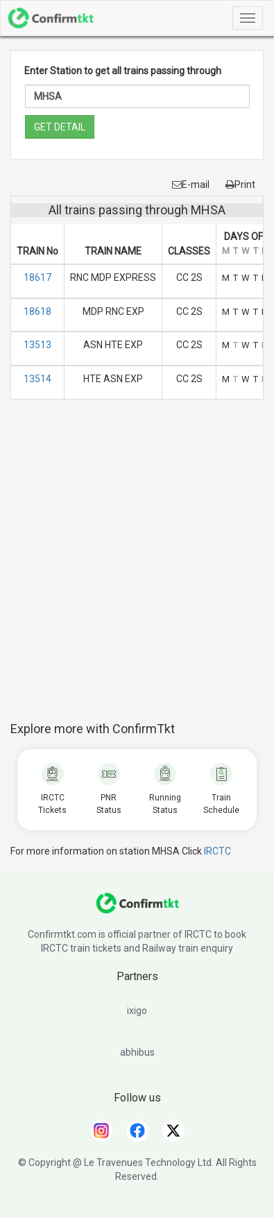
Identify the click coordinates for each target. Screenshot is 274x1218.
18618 (37, 311)
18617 (37, 277)
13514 (37, 378)
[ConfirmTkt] (137, 910)
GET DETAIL (59, 126)
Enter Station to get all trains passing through (122, 70)
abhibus (137, 1052)
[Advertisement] (137, 568)
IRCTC (217, 851)
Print (240, 184)
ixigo (137, 1010)
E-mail (190, 184)
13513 (37, 344)
